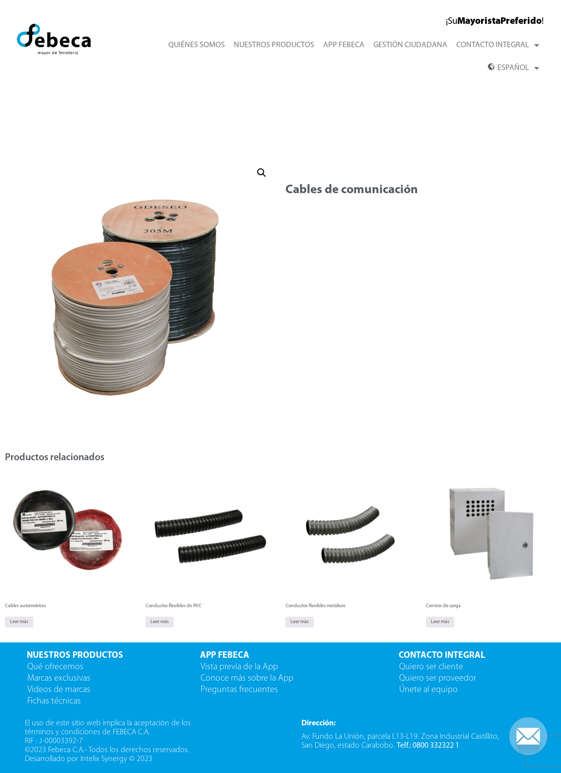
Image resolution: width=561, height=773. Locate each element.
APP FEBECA (343, 45)
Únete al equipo (429, 690)
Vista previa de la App (239, 667)
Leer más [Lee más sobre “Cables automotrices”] (19, 622)
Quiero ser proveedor (438, 678)
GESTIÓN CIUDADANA (410, 45)
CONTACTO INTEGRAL (497, 45)
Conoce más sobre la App (247, 678)
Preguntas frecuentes (239, 690)
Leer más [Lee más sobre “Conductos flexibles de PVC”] (159, 622)
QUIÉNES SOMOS (196, 45)
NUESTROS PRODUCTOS (274, 45)
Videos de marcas (58, 690)
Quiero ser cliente (432, 667)
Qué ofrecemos (55, 667)
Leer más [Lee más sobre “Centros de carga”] (440, 622)
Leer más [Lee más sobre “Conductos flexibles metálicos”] (299, 622)
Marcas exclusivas (58, 678)
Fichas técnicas (54, 701)
